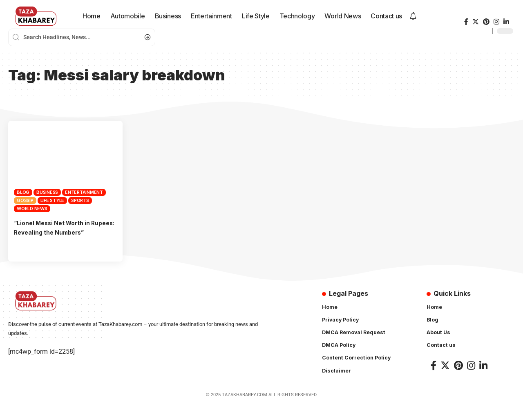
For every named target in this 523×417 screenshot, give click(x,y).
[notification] (413, 16)
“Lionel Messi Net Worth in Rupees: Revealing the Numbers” (57, 232)
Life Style (52, 200)
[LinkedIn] (506, 21)
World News (32, 208)
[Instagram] (496, 21)
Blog (23, 192)
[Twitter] (475, 21)
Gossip (25, 200)
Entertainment (84, 192)
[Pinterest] (486, 21)
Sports (80, 200)
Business (47, 192)
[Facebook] (466, 21)
